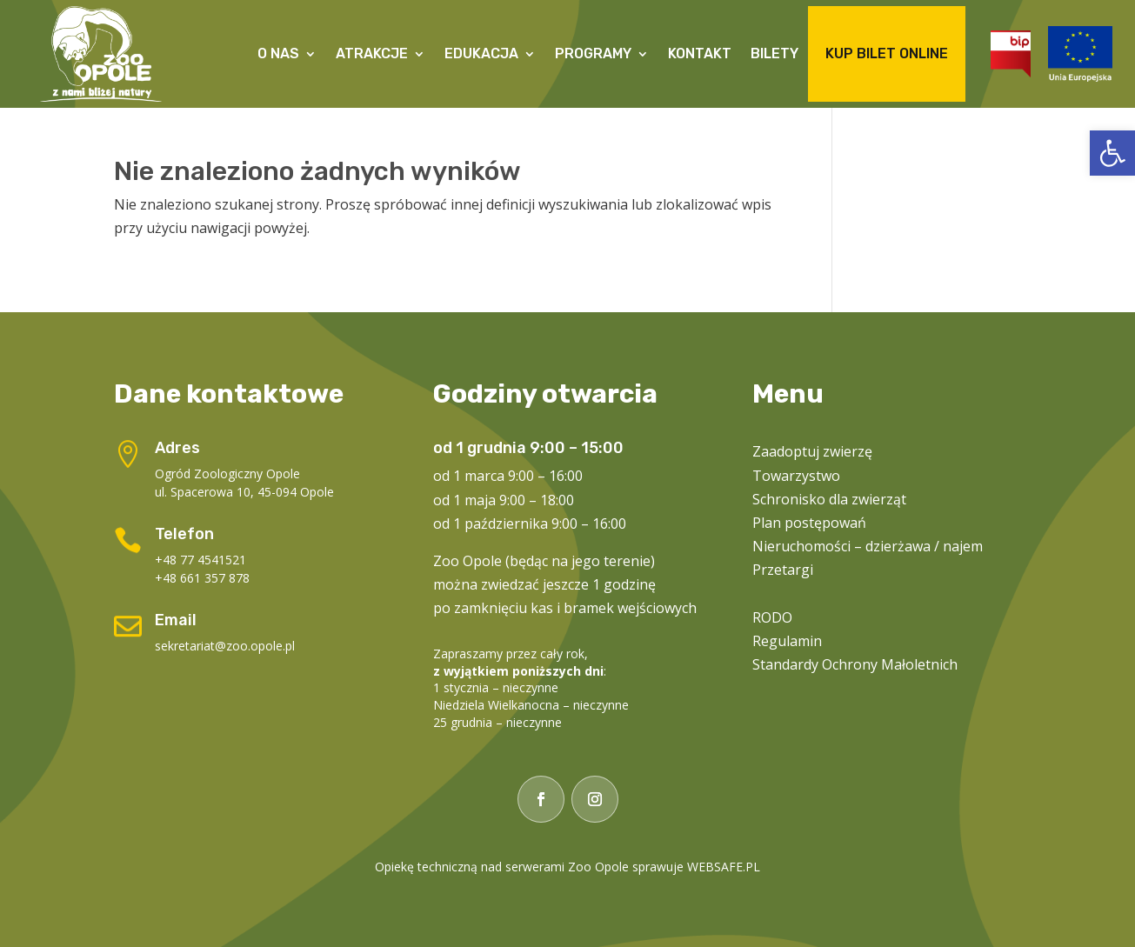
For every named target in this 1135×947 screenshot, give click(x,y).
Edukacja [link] (481, 53)
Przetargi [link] (782, 569)
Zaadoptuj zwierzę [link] (812, 451)
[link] (1112, 153)
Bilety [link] (774, 53)
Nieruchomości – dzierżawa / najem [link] (867, 546)
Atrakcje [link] (372, 53)
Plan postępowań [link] (809, 522)
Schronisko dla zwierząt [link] (829, 499)
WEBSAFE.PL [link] (723, 866)
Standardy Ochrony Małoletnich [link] (855, 664)
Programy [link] (593, 53)
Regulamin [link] (787, 640)
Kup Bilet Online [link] (886, 53)
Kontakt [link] (699, 53)
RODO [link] (772, 617)
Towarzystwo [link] (796, 475)
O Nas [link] (278, 53)
